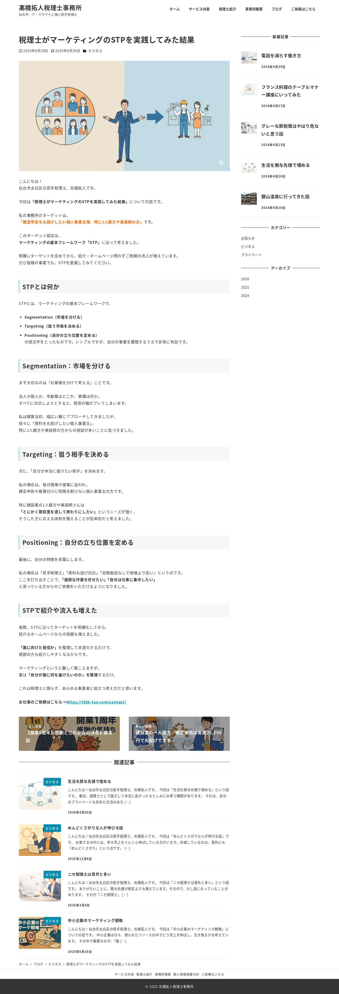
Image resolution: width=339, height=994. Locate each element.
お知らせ (248, 238)
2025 (245, 287)
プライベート (251, 254)
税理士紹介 (144, 974)
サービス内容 (124, 974)
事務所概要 (163, 974)
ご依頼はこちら (213, 974)
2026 (245, 278)
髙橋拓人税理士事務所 (50, 7)
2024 (245, 295)
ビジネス (95, 50)
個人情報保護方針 (186, 974)
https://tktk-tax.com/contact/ (96, 702)
